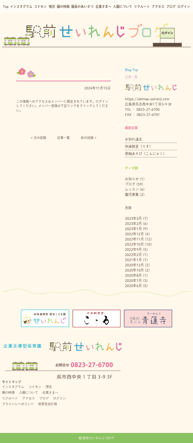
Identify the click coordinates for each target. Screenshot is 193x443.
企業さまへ (103, 6)
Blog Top (131, 69)
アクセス (158, 6)
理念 (52, 6)
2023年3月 (133, 218)
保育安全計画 (47, 404)
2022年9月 (133, 249)
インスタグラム (21, 6)
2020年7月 (133, 280)
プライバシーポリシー (18, 404)
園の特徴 (63, 6)
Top (5, 6)
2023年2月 (133, 223)
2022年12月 (134, 234)
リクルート (142, 6)
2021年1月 (133, 259)
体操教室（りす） (139, 146)
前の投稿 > (88, 137)
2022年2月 (133, 254)
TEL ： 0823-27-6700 (142, 109)
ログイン (183, 6)
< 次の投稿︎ (38, 137)
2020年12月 (134, 265)
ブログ (171, 6)
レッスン (132, 189)
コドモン (40, 6)
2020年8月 (133, 275)
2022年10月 (134, 244)
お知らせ (132, 179)
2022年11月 (134, 239)
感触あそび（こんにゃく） (145, 153)
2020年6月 (133, 285)
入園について (122, 6)
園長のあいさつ (82, 6)
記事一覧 (63, 137)
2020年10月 (134, 270)
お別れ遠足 (133, 139)
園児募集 (132, 194)
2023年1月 (133, 228)
